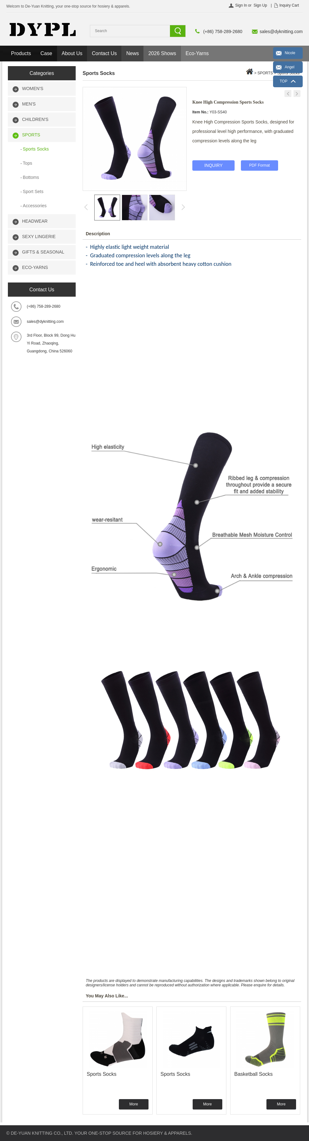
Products (21, 53)
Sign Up (260, 5)
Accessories (34, 205)
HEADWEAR (35, 221)
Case (46, 53)
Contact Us (104, 53)
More (133, 1104)
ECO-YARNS (35, 267)
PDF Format (259, 165)
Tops (27, 163)
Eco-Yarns (197, 53)
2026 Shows (162, 53)
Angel (289, 67)
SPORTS (31, 134)
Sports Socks (36, 148)
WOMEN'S (32, 88)
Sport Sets (33, 191)
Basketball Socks (253, 1074)
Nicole (290, 53)
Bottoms (31, 177)
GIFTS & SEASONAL (43, 251)
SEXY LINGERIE (38, 236)
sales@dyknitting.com (281, 31)
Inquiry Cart (289, 5)
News (132, 53)
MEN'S (29, 103)
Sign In (241, 5)
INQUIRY (213, 165)
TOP (283, 81)
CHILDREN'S (35, 119)
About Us (72, 53)
